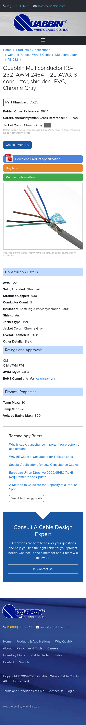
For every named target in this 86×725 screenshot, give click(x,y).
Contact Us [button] (44, 569)
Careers (52, 648)
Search (24, 662)
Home (7, 49)
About (7, 648)
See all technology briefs (26, 498)
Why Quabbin (64, 641)
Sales (58, 655)
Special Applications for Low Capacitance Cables (43, 464)
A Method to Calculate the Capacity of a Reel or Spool (43, 486)
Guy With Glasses (28, 706)
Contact (8, 662)
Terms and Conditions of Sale (23, 691)
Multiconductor (66, 54)
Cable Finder (40, 655)
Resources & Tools (29, 648)
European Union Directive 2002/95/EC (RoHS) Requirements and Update (41, 474)
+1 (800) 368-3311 (18, 6)
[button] (43, 159)
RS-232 (13, 59)
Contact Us (55, 691)
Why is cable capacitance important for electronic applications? (44, 446)
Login (70, 691)
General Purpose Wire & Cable (29, 54)
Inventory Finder (14, 655)
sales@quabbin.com (51, 6)
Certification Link (46, 379)
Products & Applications (33, 49)
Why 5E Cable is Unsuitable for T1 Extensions (41, 456)
